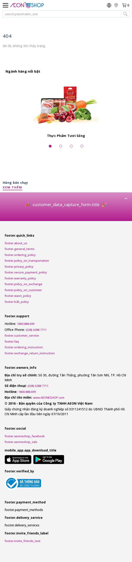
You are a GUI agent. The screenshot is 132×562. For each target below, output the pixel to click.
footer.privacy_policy (19, 266)
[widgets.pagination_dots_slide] (61, 146)
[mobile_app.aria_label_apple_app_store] (18, 460)
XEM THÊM (12, 187)
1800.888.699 (25, 324)
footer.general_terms (20, 249)
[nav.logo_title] (27, 5)
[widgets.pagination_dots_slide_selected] (50, 146)
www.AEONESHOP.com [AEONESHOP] (48, 397)
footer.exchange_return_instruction (30, 353)
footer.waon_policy (18, 296)
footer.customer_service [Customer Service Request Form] (22, 335)
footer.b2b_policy (17, 302)
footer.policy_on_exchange (23, 284)
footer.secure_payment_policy (26, 272)
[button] (66, 13)
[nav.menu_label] (5, 5)
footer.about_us (16, 243)
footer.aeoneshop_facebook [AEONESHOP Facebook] (25, 436)
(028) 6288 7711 (36, 330)
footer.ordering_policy (20, 255)
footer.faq (12, 341)
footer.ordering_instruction (24, 347)
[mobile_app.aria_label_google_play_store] (48, 460)
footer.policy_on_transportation (27, 260)
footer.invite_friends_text (23, 541)
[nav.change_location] (116, 5)
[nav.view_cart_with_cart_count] (125, 5)
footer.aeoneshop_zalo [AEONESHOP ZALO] (21, 442)
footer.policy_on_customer (23, 290)
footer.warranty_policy (20, 278)
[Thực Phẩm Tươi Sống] (66, 109)
